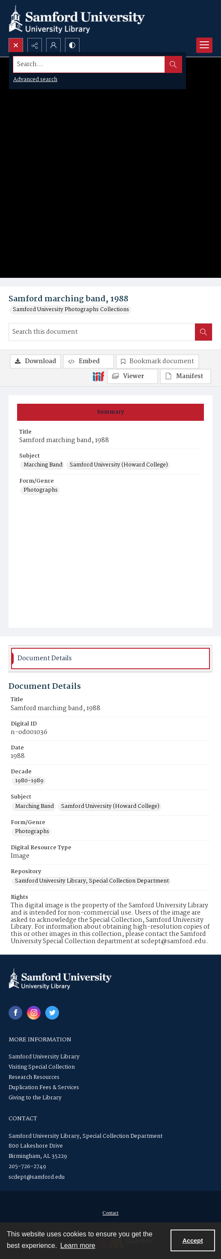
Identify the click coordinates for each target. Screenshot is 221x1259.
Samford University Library (44, 1056)
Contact (110, 1213)
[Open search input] (16, 45)
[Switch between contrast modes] (72, 45)
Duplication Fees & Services (44, 1087)
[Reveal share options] (34, 45)
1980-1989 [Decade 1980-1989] (29, 781)
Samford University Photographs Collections (71, 310)
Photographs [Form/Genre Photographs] (41, 490)
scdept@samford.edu (37, 1177)
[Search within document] (203, 332)
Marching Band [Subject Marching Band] (43, 465)
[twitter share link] (52, 1013)
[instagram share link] (34, 1013)
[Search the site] (89, 64)
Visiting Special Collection (42, 1067)
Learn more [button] (77, 1245)
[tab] (110, 412)
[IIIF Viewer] (132, 376)
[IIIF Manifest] (185, 376)
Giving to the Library (35, 1097)
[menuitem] (110, 1213)
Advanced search (35, 79)
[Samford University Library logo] (77, 19)
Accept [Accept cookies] (193, 1240)
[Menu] (204, 45)
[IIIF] (98, 376)
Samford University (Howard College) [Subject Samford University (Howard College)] (119, 465)
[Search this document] (102, 332)
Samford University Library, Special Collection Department (85, 1136)
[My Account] (53, 45)
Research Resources (34, 1077)
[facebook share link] (15, 1013)
